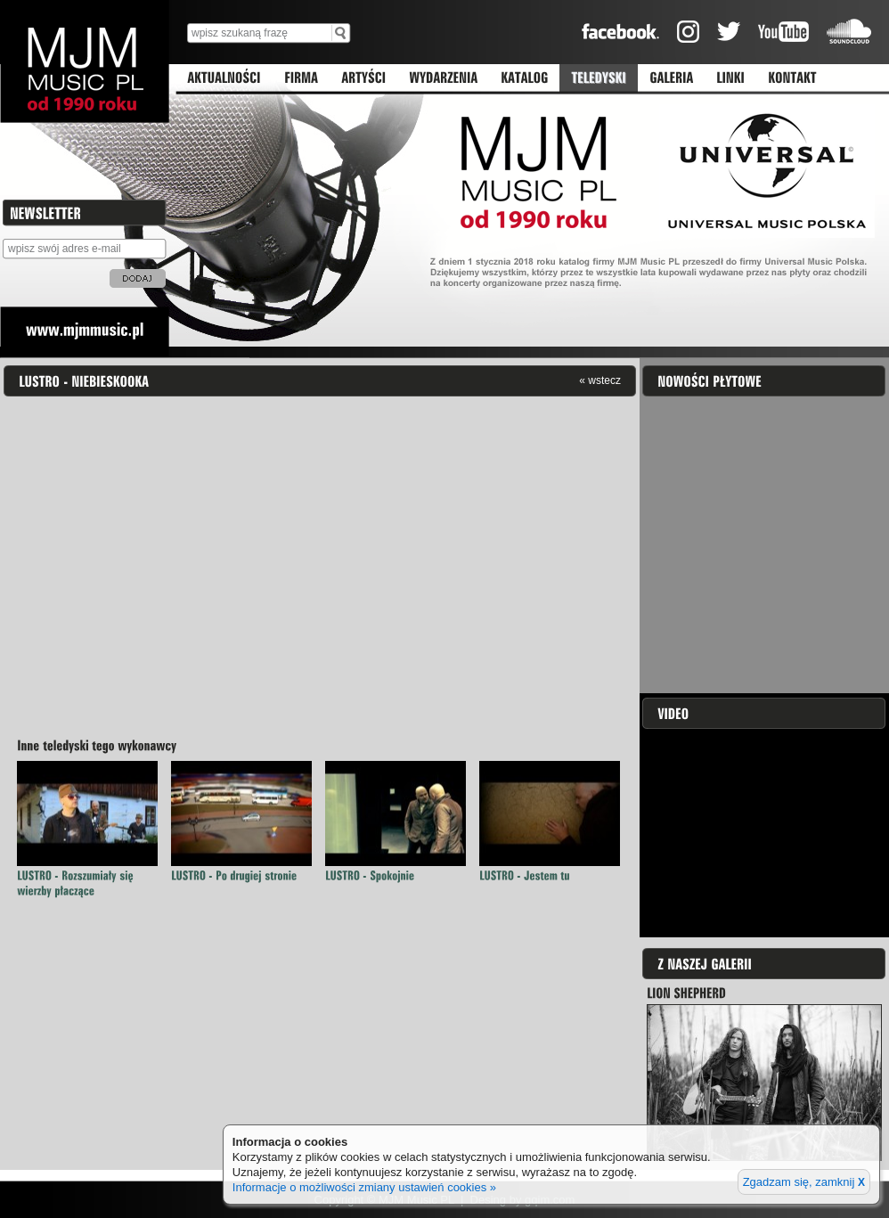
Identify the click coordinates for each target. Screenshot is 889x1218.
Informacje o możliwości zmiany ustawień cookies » (364, 1187)
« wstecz (600, 380)
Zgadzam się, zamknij (804, 1182)
